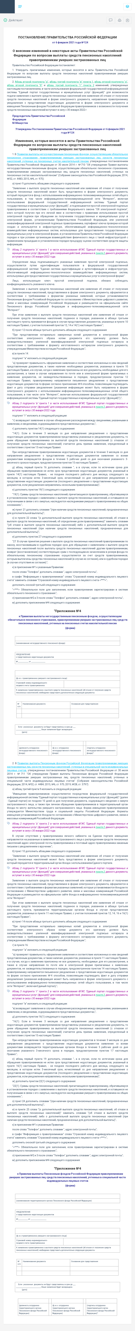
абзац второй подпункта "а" (110, 81)
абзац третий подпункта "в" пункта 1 (71, 81)
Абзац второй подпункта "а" (31, 81)
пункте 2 (100, 253)
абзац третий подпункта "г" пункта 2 (70, 85)
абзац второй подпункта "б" (24, 85)
